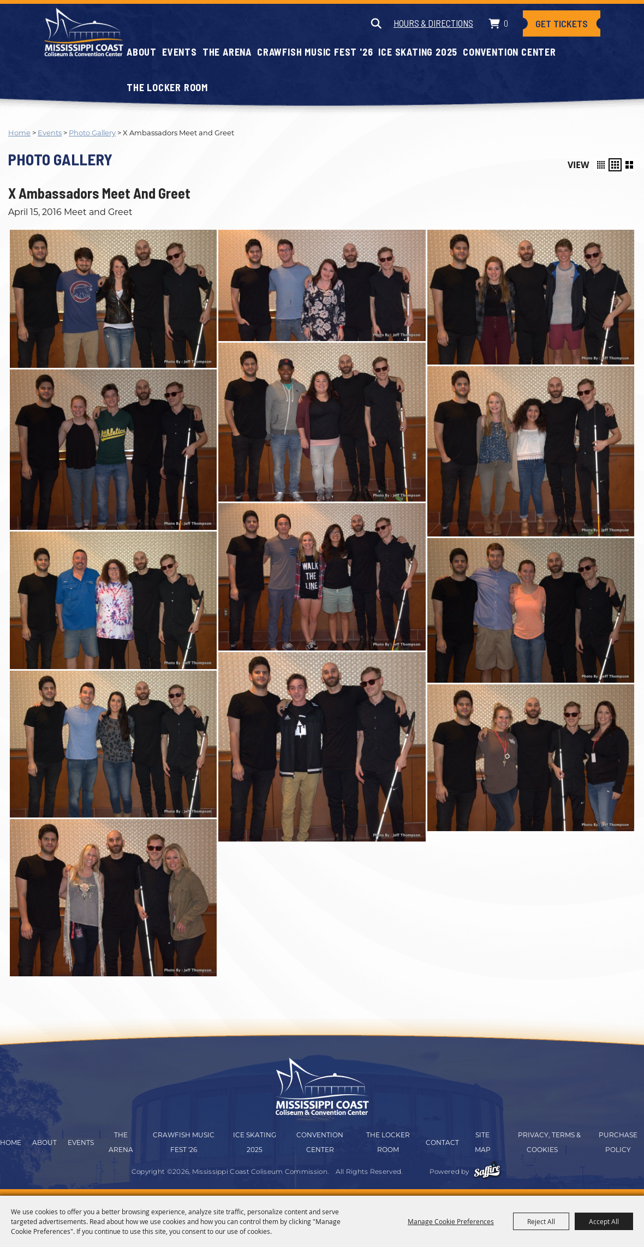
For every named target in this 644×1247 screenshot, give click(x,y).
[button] (600, 164)
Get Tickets (561, 23)
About (142, 52)
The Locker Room (167, 87)
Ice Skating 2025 (417, 52)
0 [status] (506, 22)
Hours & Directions (433, 22)
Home (19, 132)
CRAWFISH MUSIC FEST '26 (315, 52)
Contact (442, 1142)
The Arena (227, 52)
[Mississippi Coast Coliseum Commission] (84, 31)
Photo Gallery (92, 132)
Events (179, 52)
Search (375, 23)
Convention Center (509, 52)
